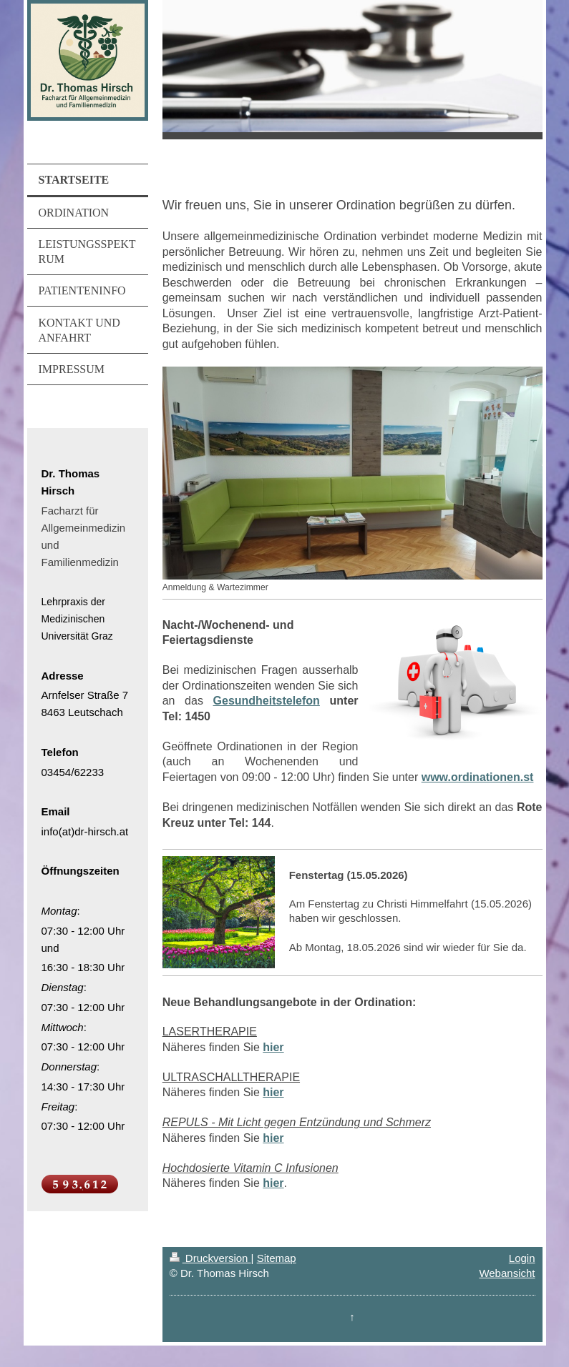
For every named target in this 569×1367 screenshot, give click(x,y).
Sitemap (276, 1258)
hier (273, 1047)
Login (522, 1258)
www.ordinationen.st (478, 777)
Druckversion (210, 1258)
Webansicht (507, 1273)
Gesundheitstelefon (266, 701)
